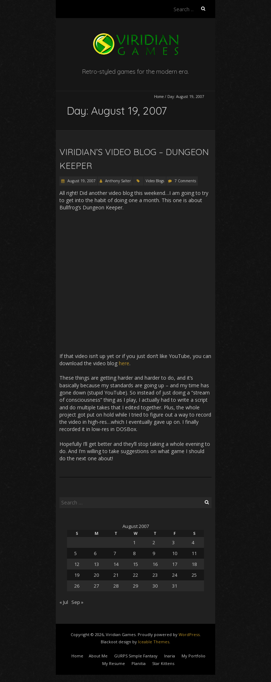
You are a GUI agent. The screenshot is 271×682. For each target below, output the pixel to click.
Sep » (77, 602)
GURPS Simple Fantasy (136, 655)
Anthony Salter (118, 180)
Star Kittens (163, 663)
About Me (98, 655)
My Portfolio (193, 655)
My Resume (113, 663)
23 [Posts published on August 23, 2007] (155, 575)
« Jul (63, 602)
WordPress (189, 634)
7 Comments (185, 180)
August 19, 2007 (81, 180)
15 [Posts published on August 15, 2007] (135, 564)
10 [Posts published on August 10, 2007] (174, 553)
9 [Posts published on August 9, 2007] (154, 553)
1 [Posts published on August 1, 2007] (134, 542)
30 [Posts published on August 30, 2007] (155, 586)
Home (159, 96)
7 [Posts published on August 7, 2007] (114, 553)
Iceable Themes (153, 641)
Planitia (139, 663)
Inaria (169, 655)
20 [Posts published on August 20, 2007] (96, 575)
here (124, 363)
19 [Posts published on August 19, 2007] (76, 575)
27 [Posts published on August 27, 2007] (96, 586)
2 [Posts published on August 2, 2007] (154, 542)
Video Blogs (155, 180)
